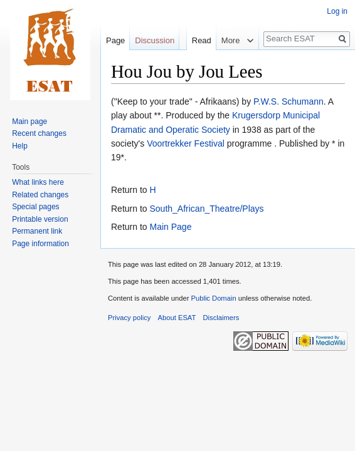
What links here (38, 182)
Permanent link (37, 231)
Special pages (35, 206)
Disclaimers (221, 317)
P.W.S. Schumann (288, 101)
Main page (29, 121)
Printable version (40, 219)
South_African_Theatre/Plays (206, 209)
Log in (337, 11)
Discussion (154, 40)
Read (195, 40)
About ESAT (177, 317)
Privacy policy (129, 317)
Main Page (170, 227)
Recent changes (39, 133)
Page (115, 40)
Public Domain (213, 298)
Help (20, 146)
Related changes (40, 194)
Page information (40, 243)
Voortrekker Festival (186, 143)
